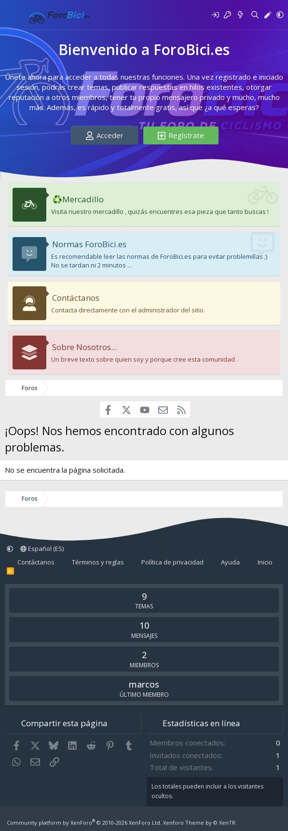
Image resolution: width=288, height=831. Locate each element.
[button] (280, 14)
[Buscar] (255, 14)
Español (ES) (42, 548)
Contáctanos (75, 297)
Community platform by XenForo (84, 822)
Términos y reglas (98, 562)
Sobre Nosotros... (84, 346)
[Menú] (13, 15)
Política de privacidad (172, 562)
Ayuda (230, 562)
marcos (144, 684)
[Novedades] (240, 14)
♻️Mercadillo (78, 199)
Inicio (265, 562)
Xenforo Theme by (199, 822)
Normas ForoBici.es (89, 244)
